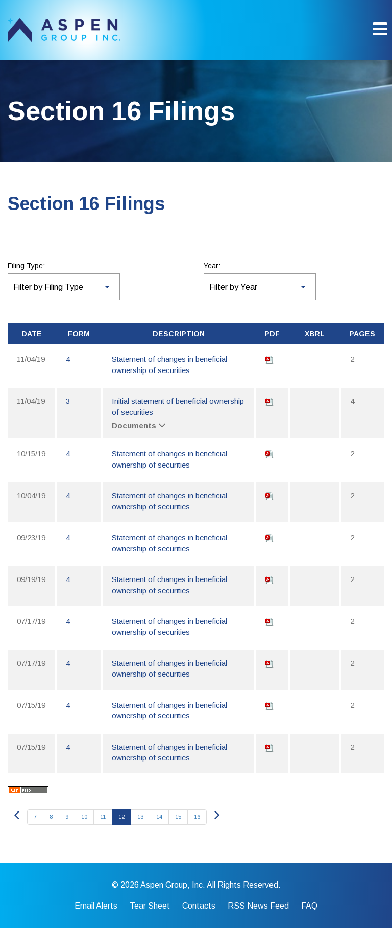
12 (121, 817)
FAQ (309, 906)
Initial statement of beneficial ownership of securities (178, 406)
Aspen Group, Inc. (172, 884)
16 (197, 817)
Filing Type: (26, 266)
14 (159, 817)
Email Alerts (96, 906)
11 (103, 817)
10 (84, 817)
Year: (212, 266)
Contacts (198, 906)
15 (178, 817)
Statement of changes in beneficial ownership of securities (169, 364)
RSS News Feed (258, 906)
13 (140, 817)
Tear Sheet (150, 906)
